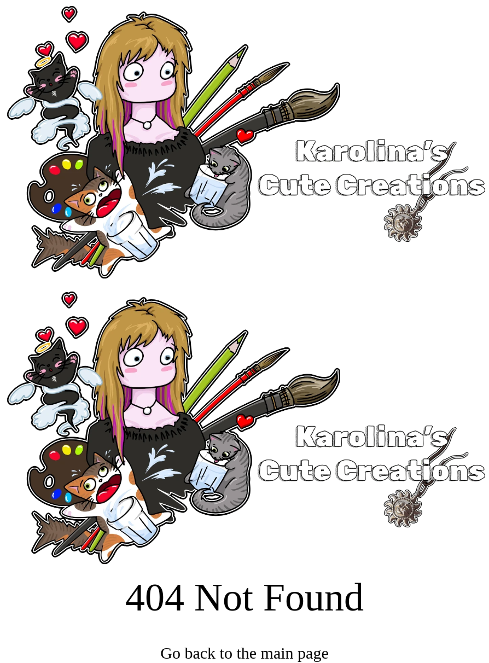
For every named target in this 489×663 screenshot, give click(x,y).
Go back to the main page (244, 653)
